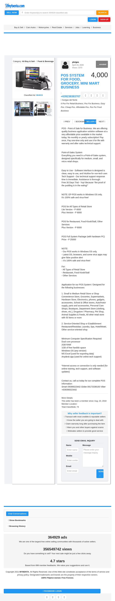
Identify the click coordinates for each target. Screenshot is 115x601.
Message (87, 445)
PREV (66, 121)
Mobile (69, 456)
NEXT (102, 121)
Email (68, 466)
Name (68, 445)
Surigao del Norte (69, 100)
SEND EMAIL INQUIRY (84, 441)
